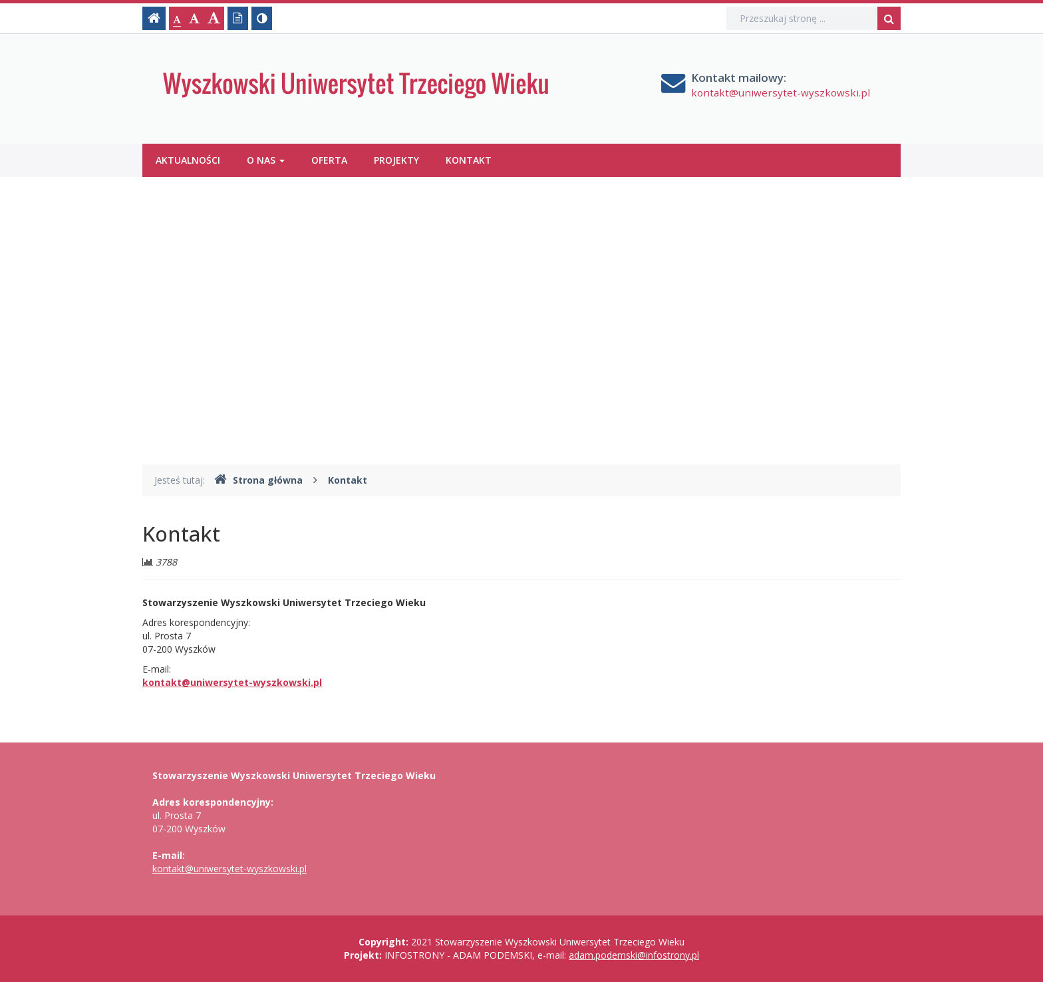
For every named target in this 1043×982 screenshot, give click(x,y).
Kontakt (469, 160)
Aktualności (188, 160)
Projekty (396, 160)
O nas (266, 160)
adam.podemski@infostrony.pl (634, 955)
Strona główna (258, 479)
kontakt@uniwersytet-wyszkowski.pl (780, 92)
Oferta (329, 160)
